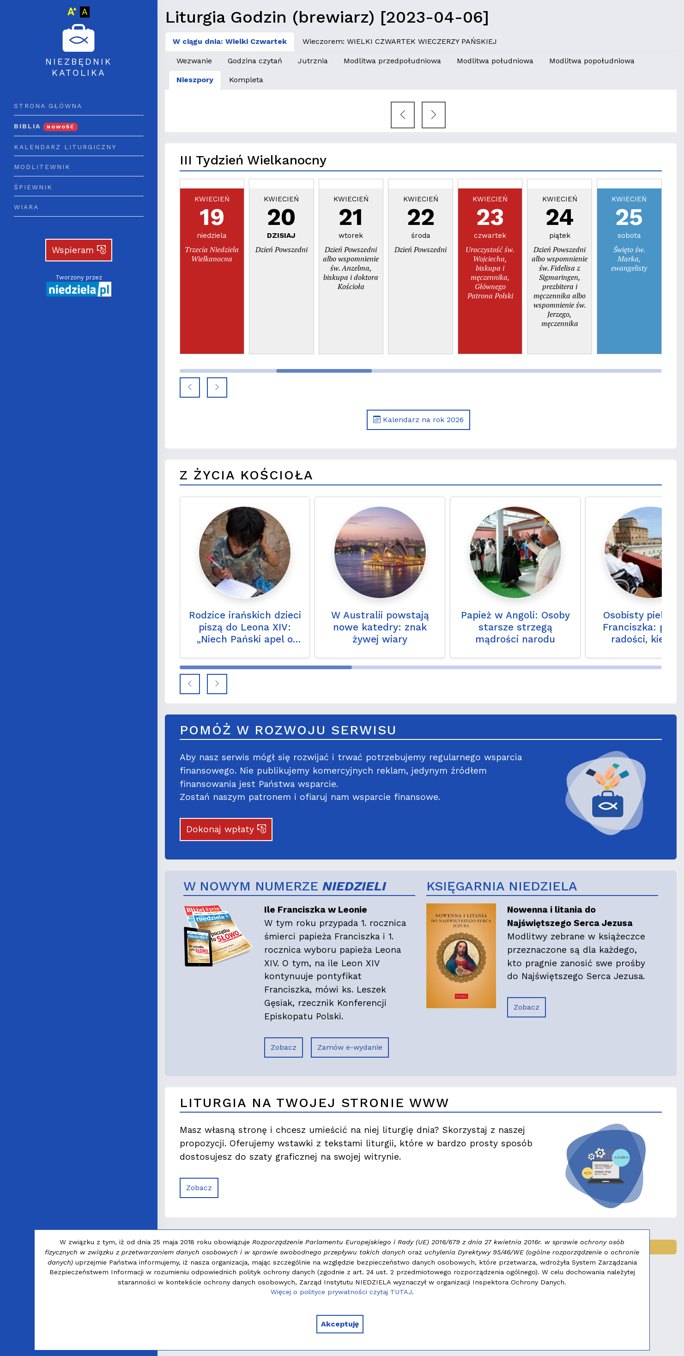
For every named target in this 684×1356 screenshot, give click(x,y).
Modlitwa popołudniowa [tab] (592, 60)
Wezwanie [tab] (194, 60)
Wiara (26, 207)
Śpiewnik (33, 187)
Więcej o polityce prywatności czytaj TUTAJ (341, 1291)
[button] (190, 387)
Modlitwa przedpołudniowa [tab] (392, 60)
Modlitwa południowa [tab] (495, 60)
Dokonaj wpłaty (226, 829)
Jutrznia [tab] (313, 60)
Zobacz (284, 1047)
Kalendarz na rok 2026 (418, 419)
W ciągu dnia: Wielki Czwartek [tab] (230, 41)
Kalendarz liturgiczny (65, 147)
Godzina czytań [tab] (255, 60)
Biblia (46, 126)
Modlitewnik (42, 166)
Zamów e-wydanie (349, 1047)
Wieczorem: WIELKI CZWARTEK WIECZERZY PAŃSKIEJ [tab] (400, 41)
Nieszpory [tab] (194, 79)
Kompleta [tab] (246, 79)
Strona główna (48, 105)
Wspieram (79, 250)
